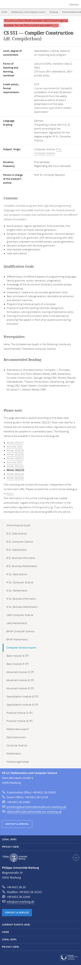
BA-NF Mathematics (17, 639)
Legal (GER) (9, 839)
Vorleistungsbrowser (17, 762)
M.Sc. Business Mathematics (21, 607)
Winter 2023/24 (15, 474)
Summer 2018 (14, 447)
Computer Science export (21, 648)
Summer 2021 (14, 462)
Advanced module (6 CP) (20, 680)
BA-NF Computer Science (20, 631)
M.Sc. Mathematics (16, 591)
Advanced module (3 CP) (20, 672)
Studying (53, 12)
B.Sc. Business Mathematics (21, 566)
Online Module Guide (18, 525)
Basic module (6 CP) (17, 656)
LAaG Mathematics (16, 623)
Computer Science (16, 745)
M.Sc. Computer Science (48, 151)
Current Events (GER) (16, 924)
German (74, 4)
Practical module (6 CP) (19, 721)
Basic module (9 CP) (17, 664)
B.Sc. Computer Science (19, 542)
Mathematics (13, 754)
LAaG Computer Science (19, 615)
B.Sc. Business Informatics (20, 558)
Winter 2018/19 (15, 450)
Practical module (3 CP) (19, 713)
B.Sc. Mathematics (16, 550)
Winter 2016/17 (15, 443)
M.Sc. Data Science (16, 574)
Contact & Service (17, 912)
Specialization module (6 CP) (22, 696)
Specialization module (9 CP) (22, 705)
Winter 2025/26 (15, 478)
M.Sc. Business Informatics (21, 599)
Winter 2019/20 (15, 454)
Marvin (10, 494)
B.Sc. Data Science (16, 533)
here (55, 25)
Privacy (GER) (10, 846)
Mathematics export (17, 729)
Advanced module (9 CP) (20, 688)
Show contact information (75, 857)
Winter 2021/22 (15, 466)
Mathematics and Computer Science (28, 12)
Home (4, 12)
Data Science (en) (16, 737)
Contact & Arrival (17, 824)
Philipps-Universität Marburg (15, 857)
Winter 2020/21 (15, 458)
